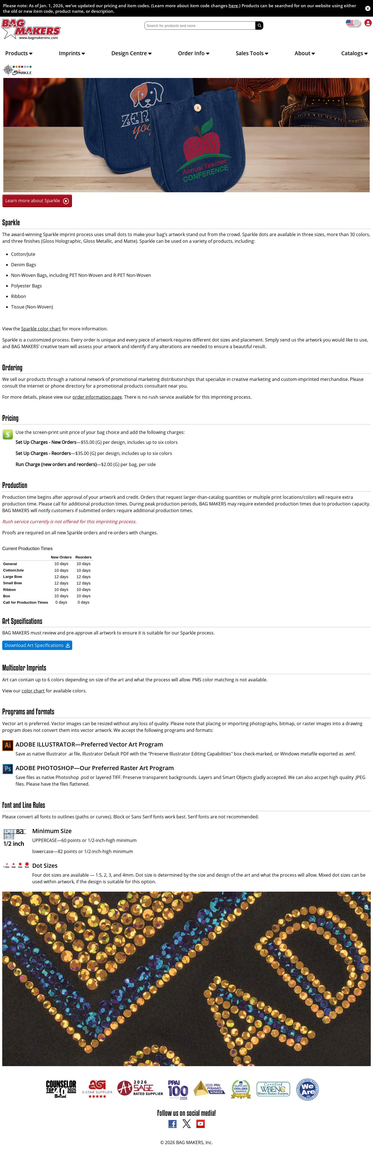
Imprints (72, 53)
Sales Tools (252, 53)
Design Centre (131, 53)
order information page (97, 397)
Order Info (193, 53)
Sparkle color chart (41, 329)
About (305, 53)
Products (18, 53)
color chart (33, 691)
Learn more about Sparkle (37, 201)
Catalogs (354, 53)
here (233, 5)
